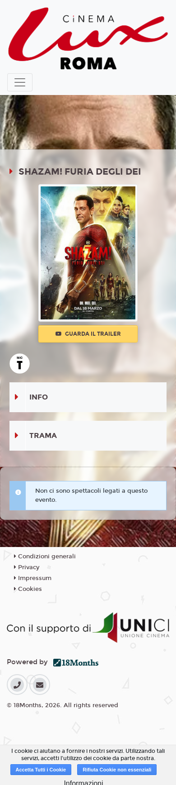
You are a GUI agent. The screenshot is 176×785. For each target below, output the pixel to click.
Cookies (28, 589)
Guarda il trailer (88, 334)
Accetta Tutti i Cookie (41, 769)
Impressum (32, 578)
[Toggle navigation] (19, 82)
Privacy (26, 567)
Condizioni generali (45, 556)
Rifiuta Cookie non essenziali (117, 769)
